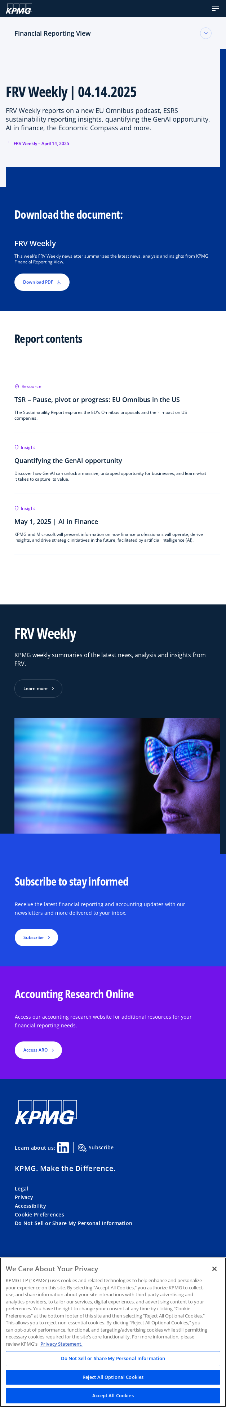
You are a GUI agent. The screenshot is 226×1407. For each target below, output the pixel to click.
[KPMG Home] (19, 8)
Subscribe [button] (33, 937)
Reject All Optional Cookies (113, 1377)
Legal (21, 1188)
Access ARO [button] (35, 1050)
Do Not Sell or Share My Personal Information (73, 1223)
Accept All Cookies (112, 1395)
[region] (113, 1332)
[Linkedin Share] (63, 1147)
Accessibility (30, 1205)
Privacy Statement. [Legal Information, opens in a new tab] (61, 1344)
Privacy (24, 1197)
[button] (215, 8)
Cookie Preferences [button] (39, 1214)
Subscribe (96, 1148)
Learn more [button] (35, 688)
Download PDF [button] (42, 282)
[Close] (214, 1269)
